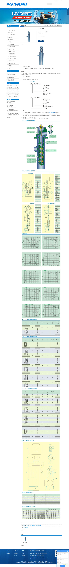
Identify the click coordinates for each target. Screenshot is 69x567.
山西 (39, 565)
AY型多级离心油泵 (11, 49)
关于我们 (8, 550)
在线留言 (42, 561)
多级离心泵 (9, 41)
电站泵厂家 (16, 89)
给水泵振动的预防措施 (10, 77)
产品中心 (52, 25)
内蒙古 (44, 565)
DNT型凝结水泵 (26, 527)
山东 (34, 565)
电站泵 (9, 68)
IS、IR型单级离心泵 (11, 44)
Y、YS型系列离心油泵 (11, 46)
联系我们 (46, 561)
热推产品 (24, 565)
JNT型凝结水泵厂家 (33, 525)
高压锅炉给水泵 (9, 85)
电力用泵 (9, 89)
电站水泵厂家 (16, 96)
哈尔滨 (32, 565)
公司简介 (25, 561)
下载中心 (39, 561)
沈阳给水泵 (9, 94)
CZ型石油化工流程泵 (11, 60)
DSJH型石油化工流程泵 (11, 51)
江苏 (36, 565)
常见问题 (23, 555)
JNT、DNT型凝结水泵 (11, 34)
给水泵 (9, 27)
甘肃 (42, 565)
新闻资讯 (23, 550)
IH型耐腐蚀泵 (10, 65)
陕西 (40, 565)
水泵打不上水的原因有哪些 (11, 74)
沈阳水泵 (16, 85)
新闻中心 (32, 561)
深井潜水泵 (9, 96)
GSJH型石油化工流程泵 (11, 53)
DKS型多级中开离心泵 (11, 63)
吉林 (30, 565)
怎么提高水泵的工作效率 (11, 79)
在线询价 (41, 41)
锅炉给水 (16, 553)
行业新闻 (23, 553)
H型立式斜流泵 (10, 37)
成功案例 (35, 561)
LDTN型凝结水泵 (10, 32)
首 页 (49, 25)
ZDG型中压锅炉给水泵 (11, 30)
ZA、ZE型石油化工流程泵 (12, 58)
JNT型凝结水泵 (38, 525)
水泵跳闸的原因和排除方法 (11, 80)
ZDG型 (15, 555)
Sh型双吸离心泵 (10, 39)
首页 (22, 561)
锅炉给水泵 (16, 87)
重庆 (45, 565)
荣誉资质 (8, 553)
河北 (37, 565)
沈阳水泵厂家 (47, 562)
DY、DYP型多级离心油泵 (12, 56)
